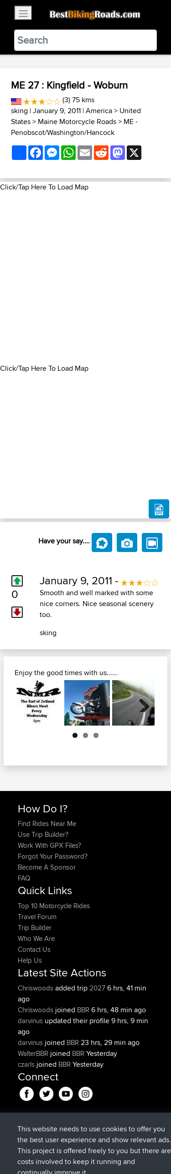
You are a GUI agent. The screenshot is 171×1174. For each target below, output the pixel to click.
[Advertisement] (85, 278)
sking (19, 110)
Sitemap (103, 1139)
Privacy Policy (140, 1139)
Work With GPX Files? (49, 845)
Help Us (30, 960)
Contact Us (34, 949)
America (99, 110)
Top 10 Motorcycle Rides (54, 905)
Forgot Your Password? (53, 856)
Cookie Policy (27, 1149)
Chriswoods (36, 988)
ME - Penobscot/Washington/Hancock (74, 127)
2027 (97, 988)
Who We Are (36, 938)
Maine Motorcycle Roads (77, 121)
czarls (27, 1064)
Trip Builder (35, 927)
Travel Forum (37, 916)
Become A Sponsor (47, 867)
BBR (83, 1010)
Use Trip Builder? (43, 834)
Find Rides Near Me (47, 823)
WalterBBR (34, 1053)
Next (141, 703)
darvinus (31, 1020)
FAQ (24, 878)
